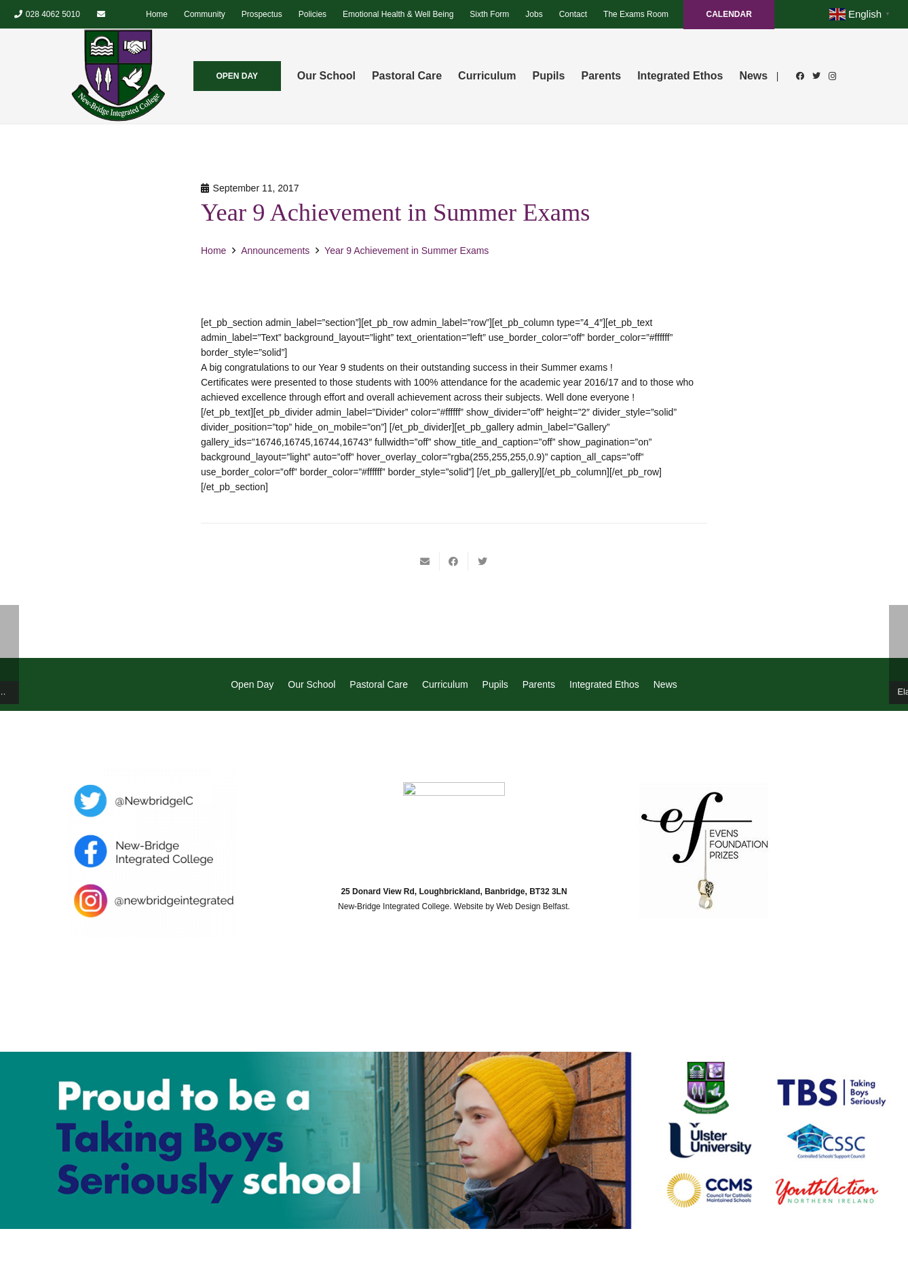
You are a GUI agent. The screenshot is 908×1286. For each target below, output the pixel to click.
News (665, 684)
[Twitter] (816, 76)
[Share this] (454, 561)
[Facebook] (800, 76)
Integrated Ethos (604, 684)
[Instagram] (833, 76)
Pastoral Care (378, 684)
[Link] (118, 76)
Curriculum (445, 684)
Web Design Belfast (531, 906)
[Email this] (425, 561)
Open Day (252, 684)
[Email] (101, 14)
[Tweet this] (482, 561)
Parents (539, 684)
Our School (311, 684)
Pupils (495, 684)
